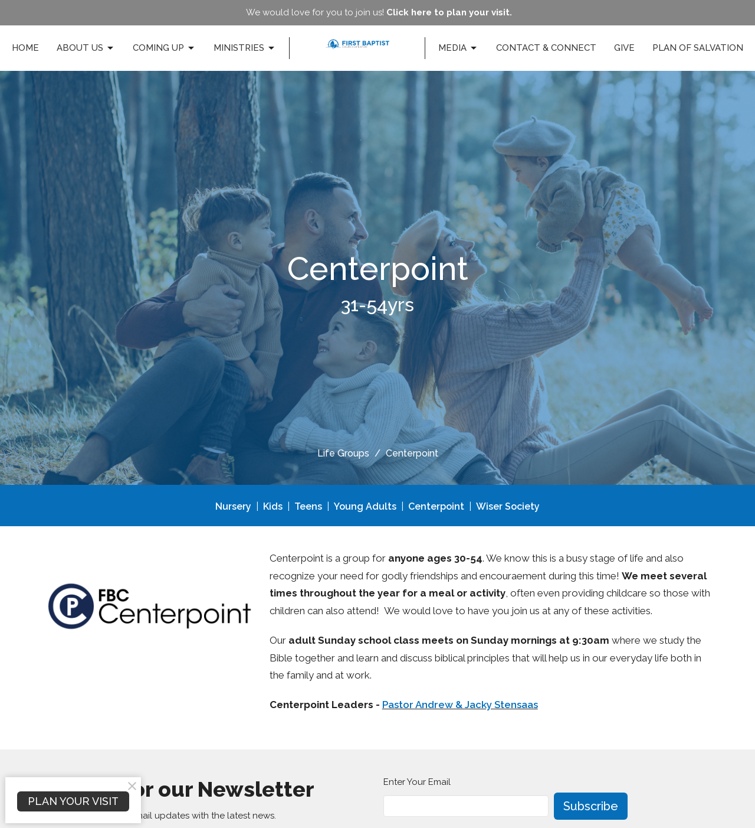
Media (458, 48)
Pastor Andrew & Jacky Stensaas (460, 704)
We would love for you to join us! (379, 12)
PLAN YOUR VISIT (73, 801)
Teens (308, 506)
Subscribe (590, 806)
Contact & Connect (546, 48)
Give (624, 48)
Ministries (245, 48)
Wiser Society (508, 506)
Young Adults (365, 506)
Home (25, 48)
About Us (86, 48)
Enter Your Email (417, 782)
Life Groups (343, 453)
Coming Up (164, 48)
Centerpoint (436, 506)
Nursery (233, 506)
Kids (273, 506)
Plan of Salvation (697, 48)
